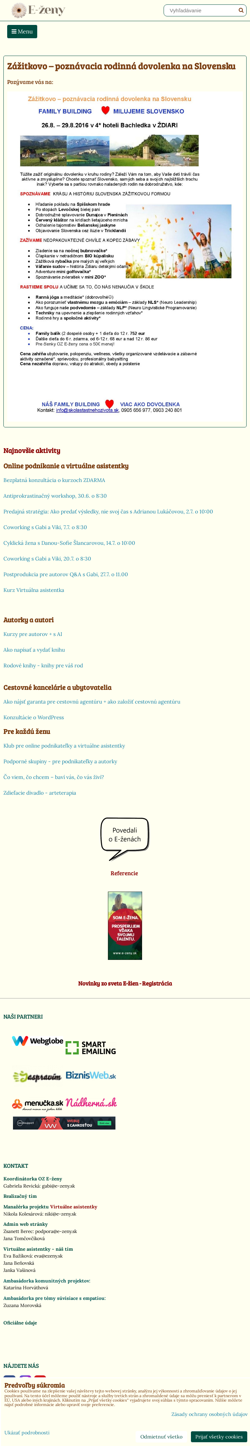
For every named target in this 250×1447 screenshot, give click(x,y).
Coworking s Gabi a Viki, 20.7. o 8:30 (47, 558)
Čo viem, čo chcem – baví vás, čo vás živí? (53, 777)
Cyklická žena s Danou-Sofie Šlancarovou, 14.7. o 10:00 (69, 543)
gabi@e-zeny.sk (58, 1186)
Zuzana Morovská (22, 1305)
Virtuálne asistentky (73, 1207)
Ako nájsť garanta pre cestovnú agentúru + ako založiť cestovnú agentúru (91, 701)
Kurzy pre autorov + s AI (32, 634)
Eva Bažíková (17, 1256)
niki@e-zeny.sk (60, 1214)
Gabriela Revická (21, 1186)
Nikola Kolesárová (22, 1214)
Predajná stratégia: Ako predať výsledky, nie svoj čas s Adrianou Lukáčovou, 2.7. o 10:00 (108, 511)
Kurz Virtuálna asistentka (33, 590)
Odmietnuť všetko (161, 1437)
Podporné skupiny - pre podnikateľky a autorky (60, 761)
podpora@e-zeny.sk (56, 1231)
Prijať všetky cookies (219, 1437)
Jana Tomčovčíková (24, 1238)
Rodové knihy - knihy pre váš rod (43, 665)
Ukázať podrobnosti (27, 1433)
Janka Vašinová (19, 1270)
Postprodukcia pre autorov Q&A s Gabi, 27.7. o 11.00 (65, 574)
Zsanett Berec (18, 1231)
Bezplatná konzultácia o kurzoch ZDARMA (54, 480)
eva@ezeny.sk (48, 1256)
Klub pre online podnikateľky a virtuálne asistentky (64, 745)
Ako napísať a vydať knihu (34, 650)
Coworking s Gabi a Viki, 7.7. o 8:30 (45, 527)
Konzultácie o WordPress (33, 717)
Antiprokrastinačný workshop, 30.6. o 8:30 (55, 496)
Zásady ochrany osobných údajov (209, 1414)
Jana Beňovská (18, 1263)
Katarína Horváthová (25, 1288)
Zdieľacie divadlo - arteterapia (39, 793)
